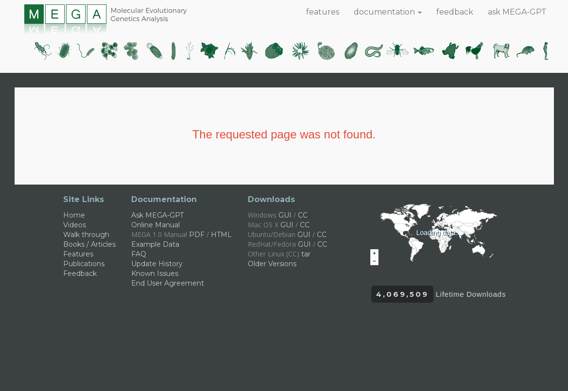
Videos (74, 225)
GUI (285, 215)
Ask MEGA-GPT (157, 215)
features (322, 12)
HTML (221, 234)
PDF (197, 234)
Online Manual (155, 225)
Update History (157, 263)
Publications (83, 263)
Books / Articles (89, 244)
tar (305, 254)
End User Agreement (167, 283)
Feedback (80, 273)
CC (303, 215)
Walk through (86, 234)
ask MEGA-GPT (517, 12)
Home (74, 215)
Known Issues (154, 273)
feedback (454, 12)
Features (78, 254)
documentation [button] (388, 12)
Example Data (155, 244)
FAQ (138, 254)
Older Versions (272, 263)
